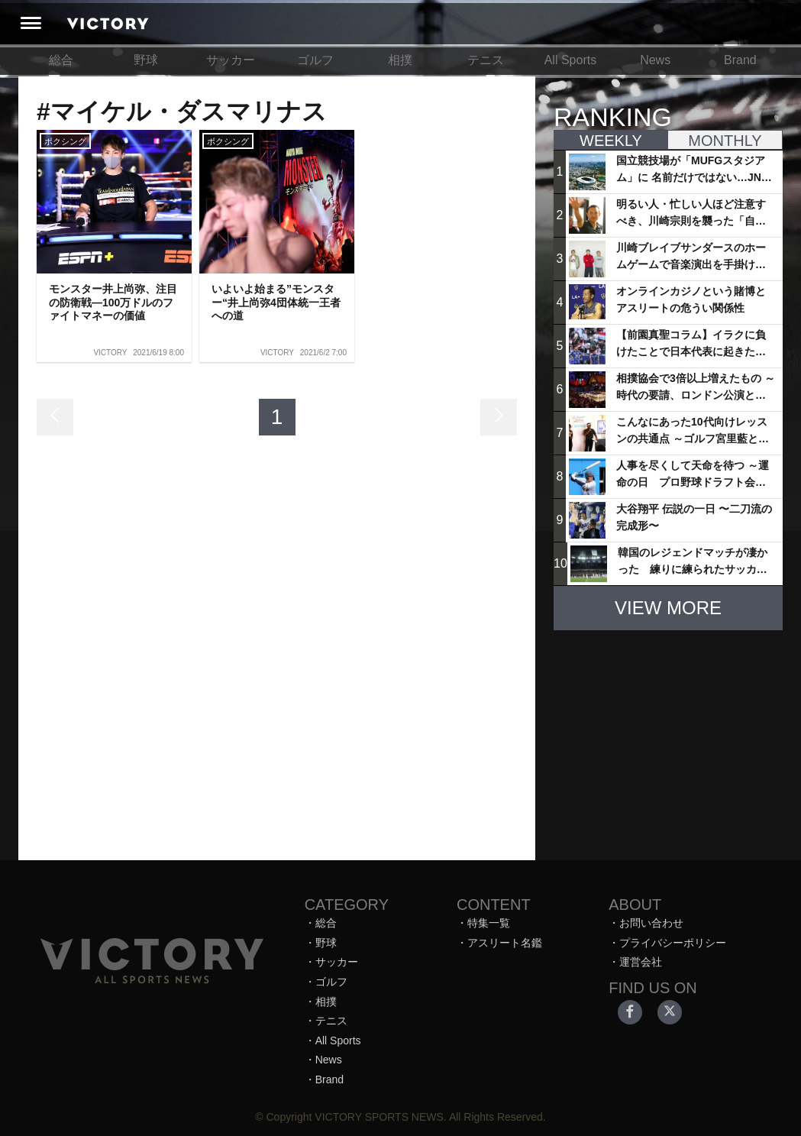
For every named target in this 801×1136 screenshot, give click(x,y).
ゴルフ (315, 59)
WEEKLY (611, 140)
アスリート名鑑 (504, 943)
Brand (740, 59)
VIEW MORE (668, 607)
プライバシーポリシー (672, 943)
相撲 (400, 59)
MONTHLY (724, 140)
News (655, 59)
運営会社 (640, 962)
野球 (146, 59)
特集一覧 (488, 923)
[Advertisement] (668, 737)
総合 (61, 59)
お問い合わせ (651, 923)
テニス (485, 59)
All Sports (570, 59)
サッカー (230, 59)
